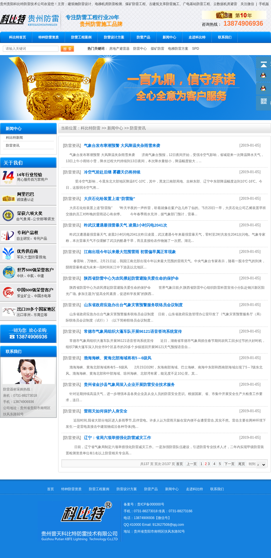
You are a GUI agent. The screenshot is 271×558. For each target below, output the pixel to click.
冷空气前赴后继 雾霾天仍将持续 (112, 172)
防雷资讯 (12, 145)
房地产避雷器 (119, 49)
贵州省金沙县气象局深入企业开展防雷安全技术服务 (129, 384)
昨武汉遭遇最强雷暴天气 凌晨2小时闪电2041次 (125, 225)
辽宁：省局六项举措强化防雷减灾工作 (117, 437)
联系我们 (224, 37)
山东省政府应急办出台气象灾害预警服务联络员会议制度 (133, 305)
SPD (195, 49)
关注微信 (247, 4)
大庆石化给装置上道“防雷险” (109, 198)
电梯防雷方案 (178, 49)
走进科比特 (197, 37)
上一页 (192, 464)
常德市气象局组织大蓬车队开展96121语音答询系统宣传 (133, 331)
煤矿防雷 (157, 49)
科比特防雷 (90, 128)
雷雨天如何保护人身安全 (105, 411)
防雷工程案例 (81, 37)
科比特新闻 (14, 138)
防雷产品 (143, 37)
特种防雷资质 (48, 37)
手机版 (264, 4)
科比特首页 (17, 37)
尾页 (241, 464)
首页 (179, 464)
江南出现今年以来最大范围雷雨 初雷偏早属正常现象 (130, 251)
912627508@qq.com (168, 525)
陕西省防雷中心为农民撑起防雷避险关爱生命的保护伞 (131, 278)
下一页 (229, 464)
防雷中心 (140, 49)
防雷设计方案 (114, 37)
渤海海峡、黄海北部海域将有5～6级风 (118, 358)
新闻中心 (169, 37)
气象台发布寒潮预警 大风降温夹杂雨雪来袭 (122, 145)
